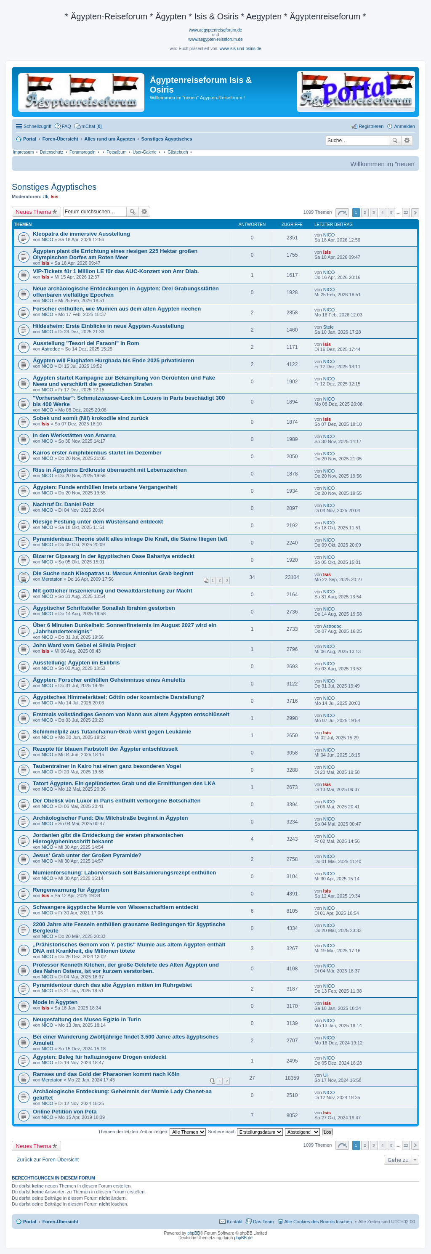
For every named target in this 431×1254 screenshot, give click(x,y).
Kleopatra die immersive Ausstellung (81, 234)
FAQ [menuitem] (66, 126)
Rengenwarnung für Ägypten (71, 890)
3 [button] (373, 212)
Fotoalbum (116, 152)
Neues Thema (33, 211)
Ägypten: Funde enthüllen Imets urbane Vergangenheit (105, 487)
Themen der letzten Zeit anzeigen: (152, 1131)
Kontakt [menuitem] (234, 1221)
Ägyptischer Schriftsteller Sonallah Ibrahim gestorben (104, 608)
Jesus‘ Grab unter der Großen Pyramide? (87, 855)
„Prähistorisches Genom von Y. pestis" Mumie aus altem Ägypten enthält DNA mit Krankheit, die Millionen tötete (129, 947)
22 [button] (406, 212)
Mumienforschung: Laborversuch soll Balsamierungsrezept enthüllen (124, 872)
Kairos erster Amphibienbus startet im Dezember (97, 452)
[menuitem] (88, 126)
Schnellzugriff (37, 126)
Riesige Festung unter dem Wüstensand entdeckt (98, 521)
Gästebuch (178, 152)
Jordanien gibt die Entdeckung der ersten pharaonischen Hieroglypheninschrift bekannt (108, 838)
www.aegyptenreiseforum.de (215, 30)
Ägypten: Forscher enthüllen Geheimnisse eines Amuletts (109, 680)
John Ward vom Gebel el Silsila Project (84, 645)
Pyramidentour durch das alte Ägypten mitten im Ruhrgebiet (112, 985)
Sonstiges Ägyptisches (54, 186)
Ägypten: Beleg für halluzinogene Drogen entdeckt (99, 1057)
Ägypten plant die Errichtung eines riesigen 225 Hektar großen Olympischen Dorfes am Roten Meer (115, 254)
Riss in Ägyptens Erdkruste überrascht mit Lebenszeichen (110, 470)
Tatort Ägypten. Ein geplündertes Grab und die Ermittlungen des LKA (124, 783)
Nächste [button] (415, 212)
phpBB (193, 1233)
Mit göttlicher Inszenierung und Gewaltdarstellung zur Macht (112, 590)
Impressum (23, 152)
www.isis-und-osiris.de (240, 48)
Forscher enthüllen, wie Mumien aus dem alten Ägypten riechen (117, 309)
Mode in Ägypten (55, 1002)
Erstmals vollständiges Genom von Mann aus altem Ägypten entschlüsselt (131, 714)
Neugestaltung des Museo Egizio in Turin (87, 1019)
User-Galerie (145, 152)
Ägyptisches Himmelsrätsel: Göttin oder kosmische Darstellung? (118, 697)
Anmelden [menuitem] (404, 126)
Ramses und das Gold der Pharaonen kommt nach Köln (106, 1074)
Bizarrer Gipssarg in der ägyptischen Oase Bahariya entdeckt (113, 556)
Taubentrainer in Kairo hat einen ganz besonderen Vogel (107, 766)
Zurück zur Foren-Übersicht (48, 1160)
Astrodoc (51, 348)
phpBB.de (243, 1237)
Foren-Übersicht (60, 1221)
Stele (328, 326)
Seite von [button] (342, 212)
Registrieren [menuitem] (371, 126)
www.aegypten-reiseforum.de (215, 39)
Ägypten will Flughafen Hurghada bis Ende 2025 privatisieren (113, 360)
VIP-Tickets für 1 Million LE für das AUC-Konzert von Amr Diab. (116, 271)
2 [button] (365, 212)
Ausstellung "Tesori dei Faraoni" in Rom (86, 343)
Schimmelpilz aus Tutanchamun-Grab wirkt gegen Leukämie (112, 731)
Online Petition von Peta (65, 1111)
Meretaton (52, 579)
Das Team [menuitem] (263, 1221)
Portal (29, 138)
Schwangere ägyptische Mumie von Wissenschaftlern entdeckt (115, 907)
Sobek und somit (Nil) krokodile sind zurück (91, 418)
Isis (54, 196)
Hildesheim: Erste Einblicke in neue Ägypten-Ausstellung (108, 326)
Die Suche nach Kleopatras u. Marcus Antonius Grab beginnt (113, 573)
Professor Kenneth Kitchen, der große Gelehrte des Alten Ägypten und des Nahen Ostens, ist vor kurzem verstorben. (126, 968)
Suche (395, 140)
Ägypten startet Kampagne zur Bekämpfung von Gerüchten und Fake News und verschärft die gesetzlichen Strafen (124, 381)
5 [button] (391, 212)
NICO (47, 239)
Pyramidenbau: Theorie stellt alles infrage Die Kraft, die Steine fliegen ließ (130, 539)
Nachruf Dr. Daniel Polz (63, 504)
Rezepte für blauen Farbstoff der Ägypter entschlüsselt (105, 749)
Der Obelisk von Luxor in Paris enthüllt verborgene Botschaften (117, 800)
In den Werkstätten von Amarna (74, 435)
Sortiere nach (245, 1131)
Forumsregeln (82, 152)
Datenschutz (52, 152)
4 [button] (382, 212)
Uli (45, 196)
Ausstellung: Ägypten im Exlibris (76, 662)
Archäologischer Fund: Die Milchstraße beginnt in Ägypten (110, 818)
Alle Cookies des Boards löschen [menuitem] (318, 1221)
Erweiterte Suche (407, 140)
